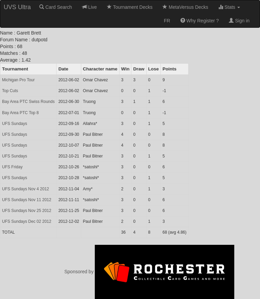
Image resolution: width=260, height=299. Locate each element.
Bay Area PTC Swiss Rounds (28, 101)
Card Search (55, 7)
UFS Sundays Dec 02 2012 (26, 221)
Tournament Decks (129, 7)
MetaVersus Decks (185, 7)
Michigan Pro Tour (18, 80)
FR (167, 20)
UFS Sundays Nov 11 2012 (26, 199)
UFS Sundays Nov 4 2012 (25, 189)
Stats (229, 7)
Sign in (239, 20)
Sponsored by (149, 271)
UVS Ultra (17, 7)
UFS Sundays (14, 123)
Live (89, 7)
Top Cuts (10, 90)
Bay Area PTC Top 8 (20, 112)
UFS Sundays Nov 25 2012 (26, 210)
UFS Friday (12, 167)
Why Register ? (199, 20)
